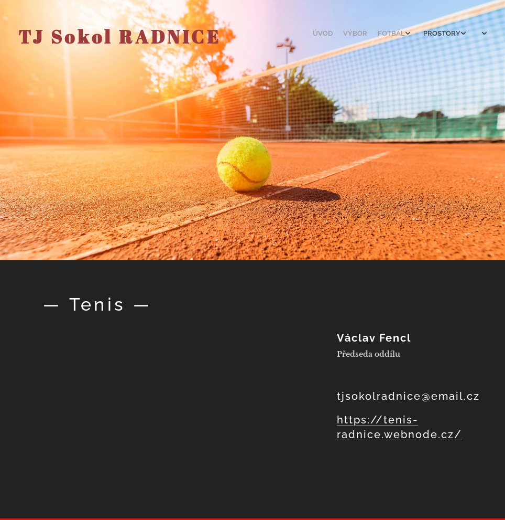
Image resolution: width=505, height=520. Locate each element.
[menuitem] (409, 34)
